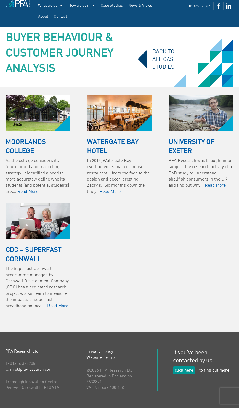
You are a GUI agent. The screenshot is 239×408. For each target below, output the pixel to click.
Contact (60, 16)
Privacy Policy (99, 351)
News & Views (140, 5)
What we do (50, 5)
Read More (27, 192)
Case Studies (112, 5)
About (43, 16)
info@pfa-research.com (31, 370)
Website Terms (101, 358)
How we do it (81, 5)
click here (184, 371)
